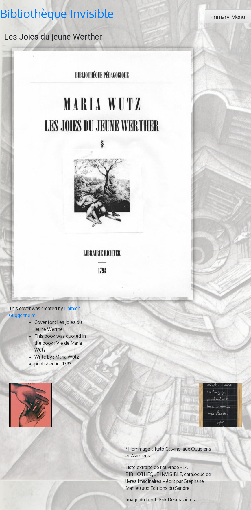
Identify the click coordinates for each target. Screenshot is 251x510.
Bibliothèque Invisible (57, 13)
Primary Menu (228, 16)
